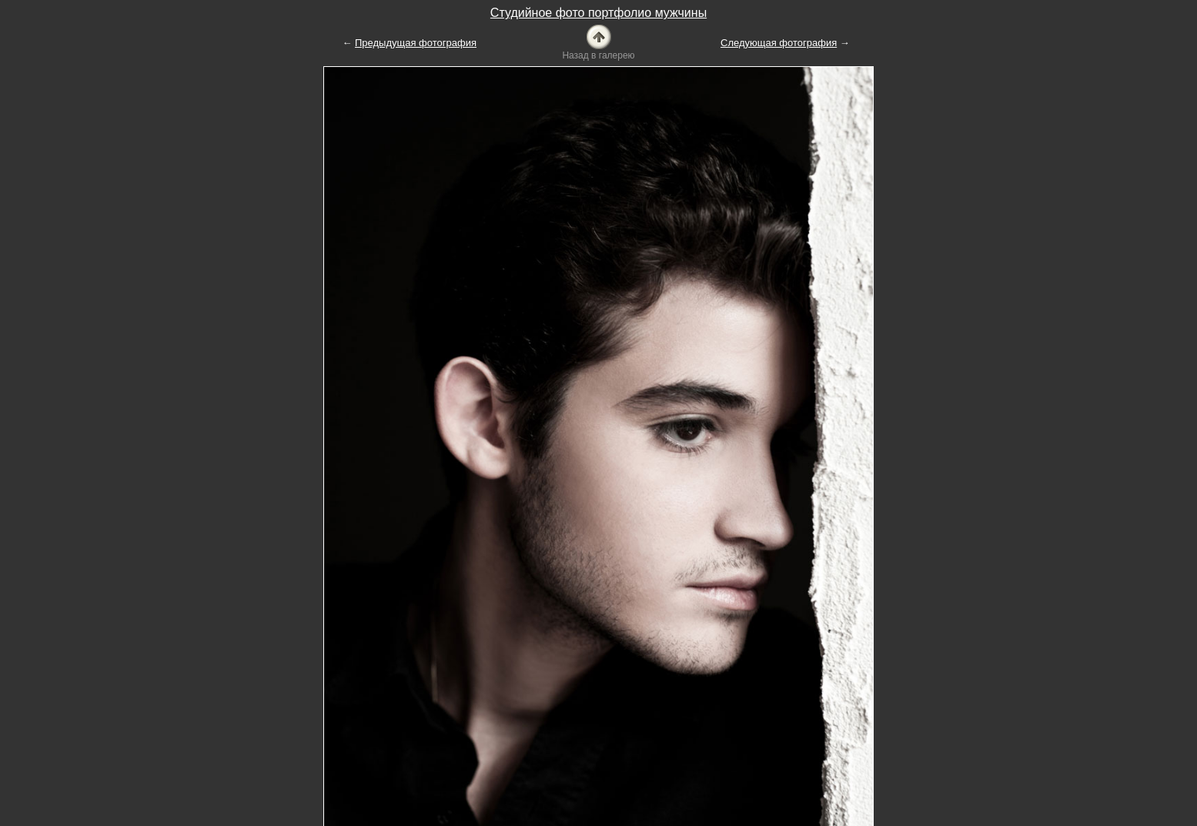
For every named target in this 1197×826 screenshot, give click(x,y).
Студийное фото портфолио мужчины (598, 12)
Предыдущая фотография (415, 42)
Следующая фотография (779, 42)
